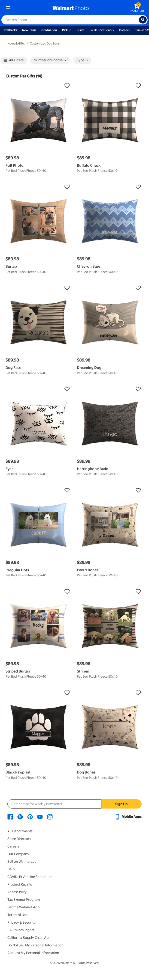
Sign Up (121, 804)
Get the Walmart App (23, 907)
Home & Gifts (16, 43)
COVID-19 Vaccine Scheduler (29, 877)
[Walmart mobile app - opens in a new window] (128, 817)
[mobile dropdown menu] (8, 8)
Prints (80, 30)
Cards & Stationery (101, 30)
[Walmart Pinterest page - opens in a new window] (30, 817)
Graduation (49, 30)
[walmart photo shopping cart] (137, 8)
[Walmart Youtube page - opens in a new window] (40, 817)
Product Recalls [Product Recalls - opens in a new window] (19, 884)
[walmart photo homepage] (70, 8)
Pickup (66, 30)
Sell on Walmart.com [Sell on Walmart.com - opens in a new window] (23, 861)
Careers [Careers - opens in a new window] (13, 846)
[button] (39, 86)
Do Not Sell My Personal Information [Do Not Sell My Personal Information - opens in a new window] (35, 945)
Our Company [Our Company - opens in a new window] (18, 854)
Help (11, 869)
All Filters (14, 60)
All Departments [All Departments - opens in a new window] (20, 831)
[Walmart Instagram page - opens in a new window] (50, 817)
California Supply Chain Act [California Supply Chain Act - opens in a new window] (28, 938)
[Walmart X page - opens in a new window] (20, 817)
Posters (124, 30)
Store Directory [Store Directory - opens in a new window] (19, 839)
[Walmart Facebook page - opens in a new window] (10, 817)
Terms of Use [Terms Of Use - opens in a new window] (17, 915)
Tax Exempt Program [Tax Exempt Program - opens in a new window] (23, 900)
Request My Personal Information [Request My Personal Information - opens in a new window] (33, 953)
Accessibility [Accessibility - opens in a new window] (17, 892)
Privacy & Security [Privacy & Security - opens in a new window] (21, 922)
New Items (29, 30)
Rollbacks (10, 30)
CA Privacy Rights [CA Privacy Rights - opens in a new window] (20, 930)
